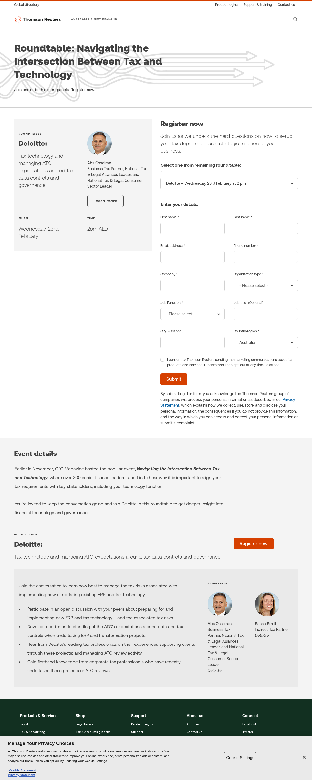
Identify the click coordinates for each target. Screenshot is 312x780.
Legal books (84, 724)
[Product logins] (226, 5)
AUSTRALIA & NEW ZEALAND (94, 19)
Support (137, 732)
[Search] (295, 19)
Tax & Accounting (32, 732)
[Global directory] (28, 5)
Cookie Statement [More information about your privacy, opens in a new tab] (22, 770)
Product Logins (142, 724)
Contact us (194, 732)
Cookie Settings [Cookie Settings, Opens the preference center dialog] (240, 758)
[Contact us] (286, 5)
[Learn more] (105, 201)
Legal (24, 724)
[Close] (304, 757)
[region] (156, 758)
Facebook (249, 724)
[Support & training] (258, 5)
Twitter (247, 732)
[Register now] (254, 543)
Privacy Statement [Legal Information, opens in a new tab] (21, 775)
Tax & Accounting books (93, 732)
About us (193, 724)
